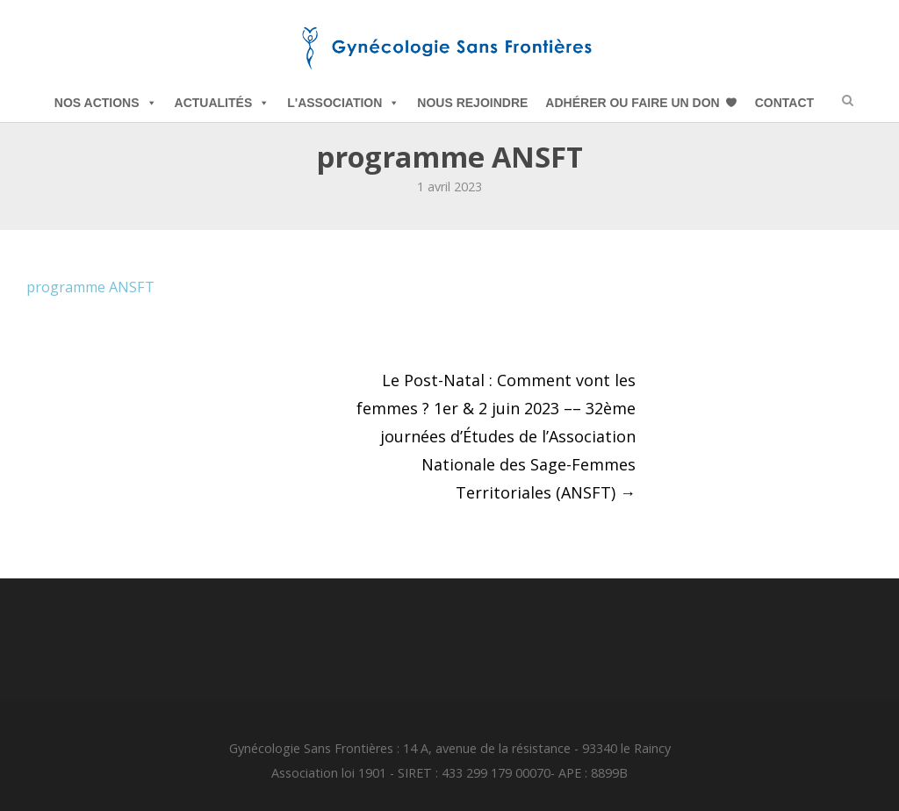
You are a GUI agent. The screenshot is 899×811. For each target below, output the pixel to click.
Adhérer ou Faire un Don (632, 103)
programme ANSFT (90, 287)
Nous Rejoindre (472, 103)
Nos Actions (105, 102)
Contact (784, 103)
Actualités (222, 102)
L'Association (343, 102)
